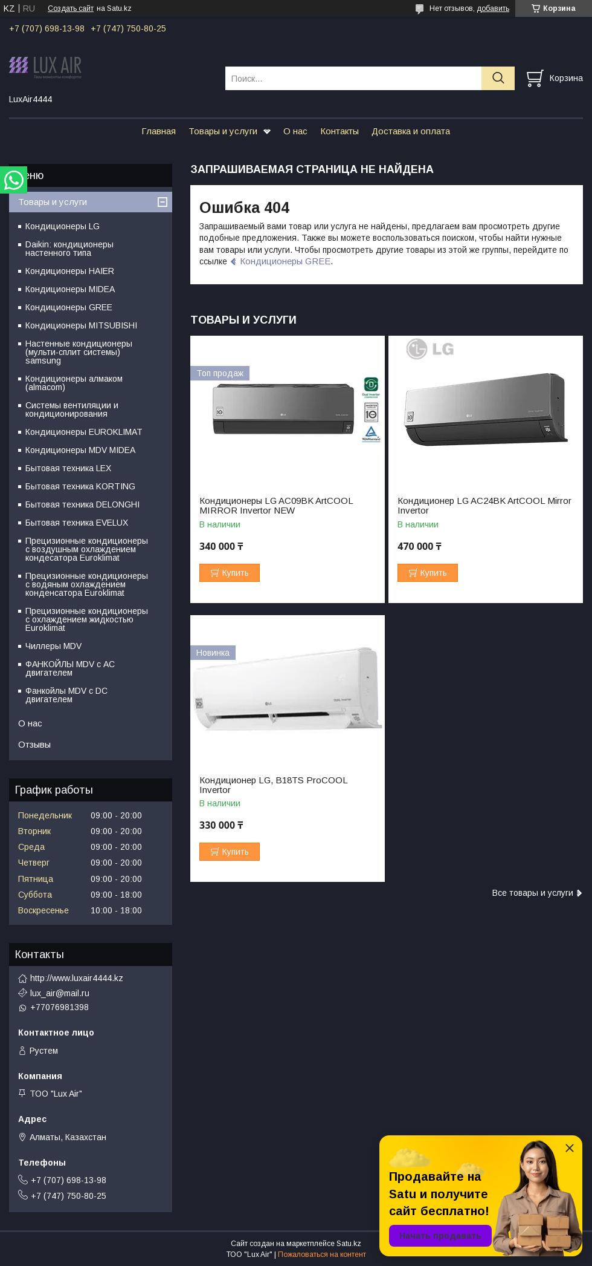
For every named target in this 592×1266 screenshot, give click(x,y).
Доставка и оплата (411, 131)
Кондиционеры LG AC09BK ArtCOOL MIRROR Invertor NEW (276, 505)
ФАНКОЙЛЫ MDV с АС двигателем (70, 668)
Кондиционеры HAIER (69, 271)
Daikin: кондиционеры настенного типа (69, 249)
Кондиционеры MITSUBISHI (81, 325)
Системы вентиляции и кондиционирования (71, 409)
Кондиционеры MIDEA (70, 289)
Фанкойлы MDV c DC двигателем (66, 695)
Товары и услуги (222, 131)
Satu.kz (348, 1243)
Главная (158, 131)
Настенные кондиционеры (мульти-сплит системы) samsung (78, 352)
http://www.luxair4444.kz (76, 978)
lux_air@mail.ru (59, 993)
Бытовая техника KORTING (80, 486)
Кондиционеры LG (62, 226)
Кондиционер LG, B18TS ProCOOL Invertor (273, 785)
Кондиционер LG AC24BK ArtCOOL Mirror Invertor (484, 505)
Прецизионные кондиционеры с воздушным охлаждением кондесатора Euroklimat (86, 549)
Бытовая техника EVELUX (76, 522)
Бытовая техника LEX (68, 468)
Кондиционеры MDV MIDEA (80, 450)
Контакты (339, 131)
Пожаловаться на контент (322, 1254)
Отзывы (34, 744)
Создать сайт (71, 8)
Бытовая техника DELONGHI (82, 504)
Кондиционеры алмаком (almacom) (74, 383)
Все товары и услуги (532, 893)
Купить (235, 573)
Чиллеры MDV (53, 646)
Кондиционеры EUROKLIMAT (84, 432)
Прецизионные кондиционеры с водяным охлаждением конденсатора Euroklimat (86, 584)
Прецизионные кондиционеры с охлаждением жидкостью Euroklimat (86, 619)
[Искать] (498, 78)
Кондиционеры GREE (285, 261)
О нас (295, 131)
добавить (493, 8)
